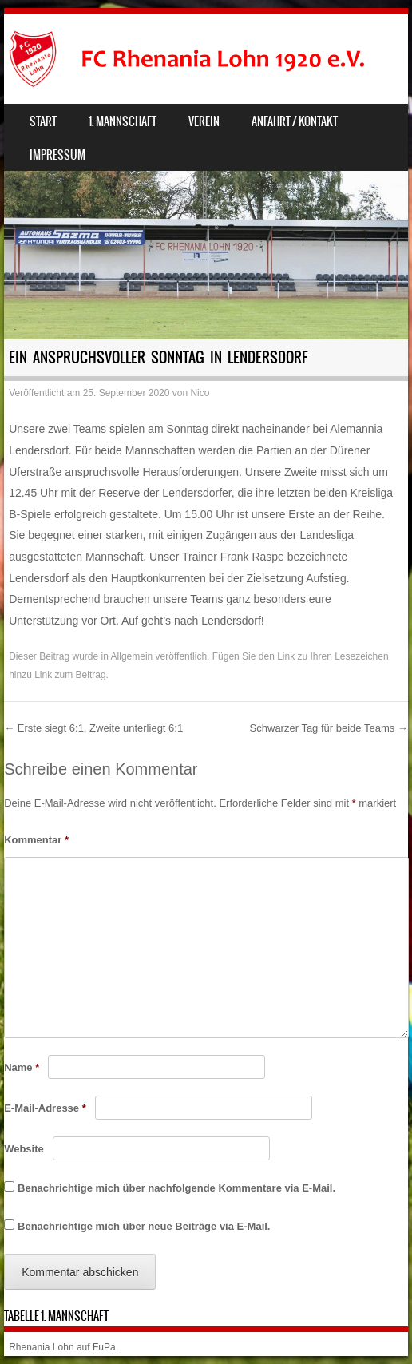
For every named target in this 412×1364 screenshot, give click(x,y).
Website (24, 1149)
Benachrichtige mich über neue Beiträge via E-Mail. (144, 1226)
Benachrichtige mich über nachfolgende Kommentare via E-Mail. (176, 1188)
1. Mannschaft (122, 121)
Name (21, 1067)
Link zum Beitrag (69, 674)
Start (43, 121)
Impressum (57, 155)
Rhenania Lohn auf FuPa (62, 1347)
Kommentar (36, 840)
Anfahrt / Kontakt (295, 121)
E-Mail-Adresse (45, 1108)
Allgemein (132, 656)
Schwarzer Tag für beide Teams (329, 728)
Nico (199, 392)
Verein (204, 121)
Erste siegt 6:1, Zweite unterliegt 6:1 (93, 728)
